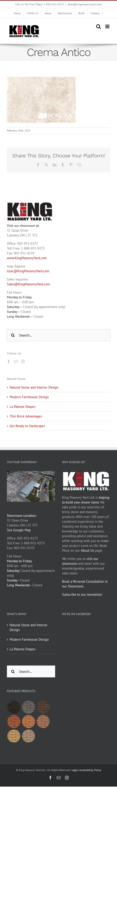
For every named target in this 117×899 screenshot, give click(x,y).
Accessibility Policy (90, 770)
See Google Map (19, 530)
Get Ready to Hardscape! (27, 426)
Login (75, 770)
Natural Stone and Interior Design (34, 387)
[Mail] (16, 361)
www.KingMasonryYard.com (27, 258)
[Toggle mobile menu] (107, 26)
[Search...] (58, 335)
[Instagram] (23, 361)
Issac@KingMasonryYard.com (28, 271)
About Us (87, 550)
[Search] (13, 335)
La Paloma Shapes (22, 406)
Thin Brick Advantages (26, 416)
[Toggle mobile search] (98, 26)
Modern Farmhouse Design (29, 397)
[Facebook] (9, 361)
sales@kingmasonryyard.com (84, 4)
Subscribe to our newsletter (82, 594)
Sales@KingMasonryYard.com (28, 284)
